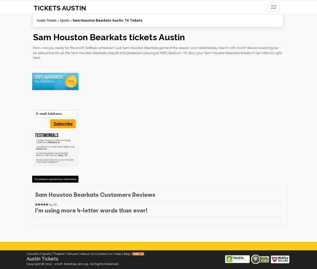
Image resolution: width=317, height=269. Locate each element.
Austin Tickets (47, 20)
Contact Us (104, 254)
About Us (87, 254)
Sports (64, 20)
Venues (72, 254)
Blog (127, 254)
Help (117, 254)
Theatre (58, 254)
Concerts (33, 254)
